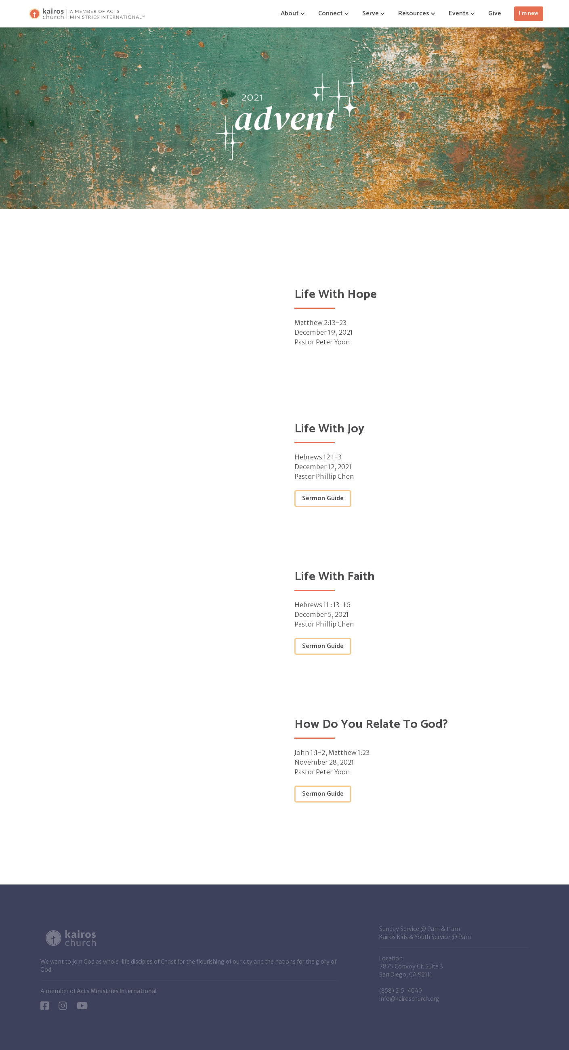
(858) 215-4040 (400, 990)
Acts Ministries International (117, 991)
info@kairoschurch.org (409, 998)
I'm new (528, 13)
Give (494, 13)
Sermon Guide (323, 498)
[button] (289, 13)
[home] (86, 14)
